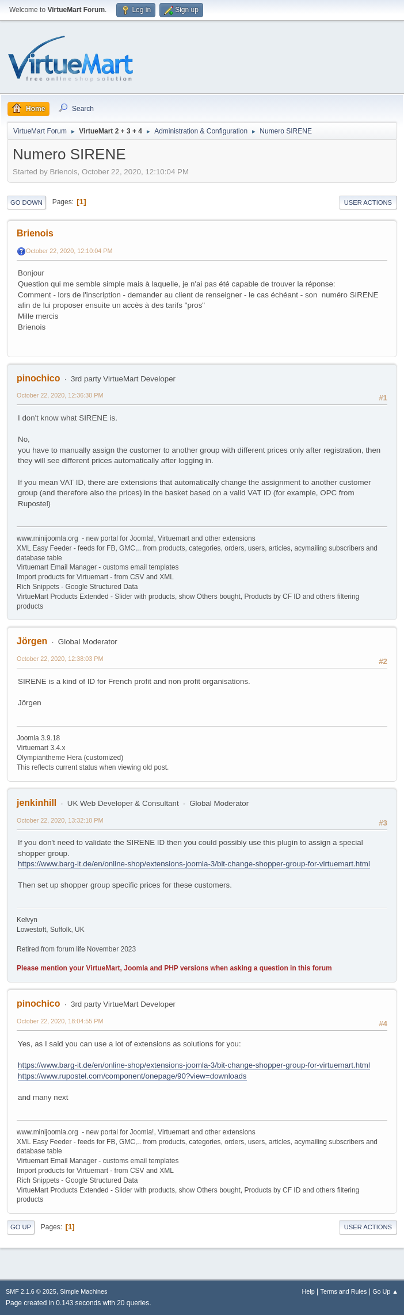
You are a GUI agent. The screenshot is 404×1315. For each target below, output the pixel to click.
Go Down (26, 202)
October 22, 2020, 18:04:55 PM (60, 1021)
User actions (368, 202)
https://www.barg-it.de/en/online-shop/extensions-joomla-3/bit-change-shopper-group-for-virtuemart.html (194, 863)
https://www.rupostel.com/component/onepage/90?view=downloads (132, 1076)
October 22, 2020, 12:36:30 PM (60, 395)
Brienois (35, 233)
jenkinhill (36, 803)
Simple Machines (83, 1291)
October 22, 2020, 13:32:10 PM (60, 820)
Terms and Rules (344, 1291)
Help (308, 1291)
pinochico (38, 378)
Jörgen (32, 641)
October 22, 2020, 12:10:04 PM (69, 250)
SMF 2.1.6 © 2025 (31, 1291)
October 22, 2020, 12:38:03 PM (60, 658)
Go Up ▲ (385, 1291)
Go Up (20, 1227)
